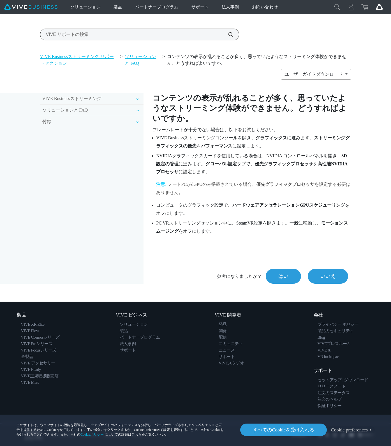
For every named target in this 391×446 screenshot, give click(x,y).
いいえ (328, 276)
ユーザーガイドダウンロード (314, 74)
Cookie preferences (349, 430)
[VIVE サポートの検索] (227, 34)
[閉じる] (337, 7)
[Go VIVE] (379, 7)
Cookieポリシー (92, 434)
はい (283, 276)
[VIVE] (30, 7)
